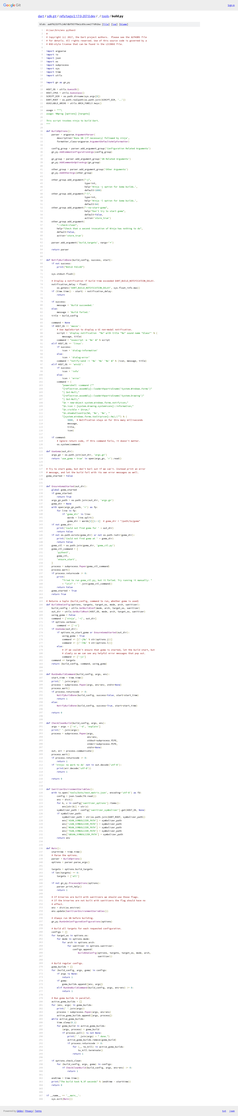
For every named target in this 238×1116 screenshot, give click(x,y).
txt (224, 1110)
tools (105, 16)
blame (123, 24)
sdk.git (52, 16)
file (105, 24)
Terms (38, 1111)
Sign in (231, 5)
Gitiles (20, 1111)
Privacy (29, 1111)
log (114, 24)
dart (41, 16)
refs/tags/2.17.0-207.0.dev (77, 16)
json (232, 1110)
